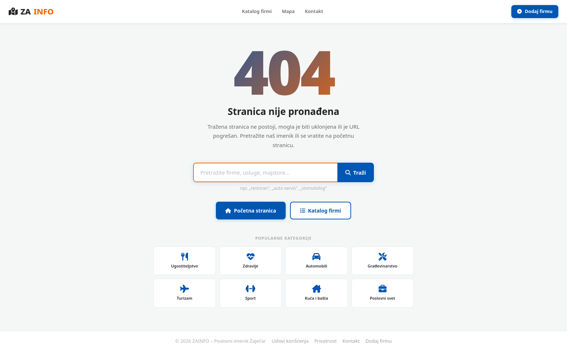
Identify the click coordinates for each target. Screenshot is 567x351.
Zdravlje (250, 261)
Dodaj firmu (535, 11)
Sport (250, 293)
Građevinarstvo (382, 261)
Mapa (288, 11)
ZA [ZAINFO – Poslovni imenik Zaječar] (31, 11)
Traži (355, 172)
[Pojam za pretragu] (265, 172)
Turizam (184, 293)
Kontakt (314, 11)
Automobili (316, 261)
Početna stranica (250, 210)
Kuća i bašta (316, 293)
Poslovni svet (382, 293)
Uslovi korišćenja (290, 341)
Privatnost (325, 341)
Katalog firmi (257, 11)
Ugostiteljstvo (184, 261)
